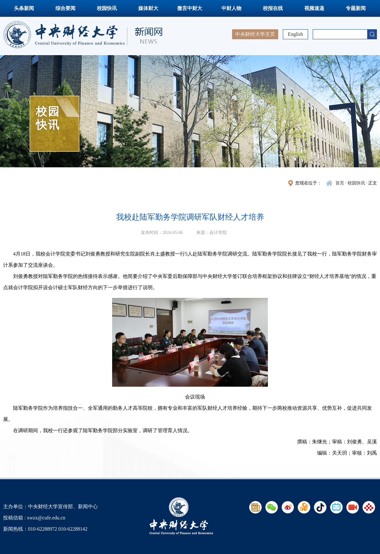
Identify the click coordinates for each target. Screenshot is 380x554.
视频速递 (314, 8)
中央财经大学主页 (255, 34)
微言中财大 (189, 8)
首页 (339, 183)
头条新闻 (24, 8)
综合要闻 (65, 8)
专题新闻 (356, 8)
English (295, 34)
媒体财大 (148, 8)
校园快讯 (107, 8)
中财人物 (231, 8)
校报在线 (273, 8)
